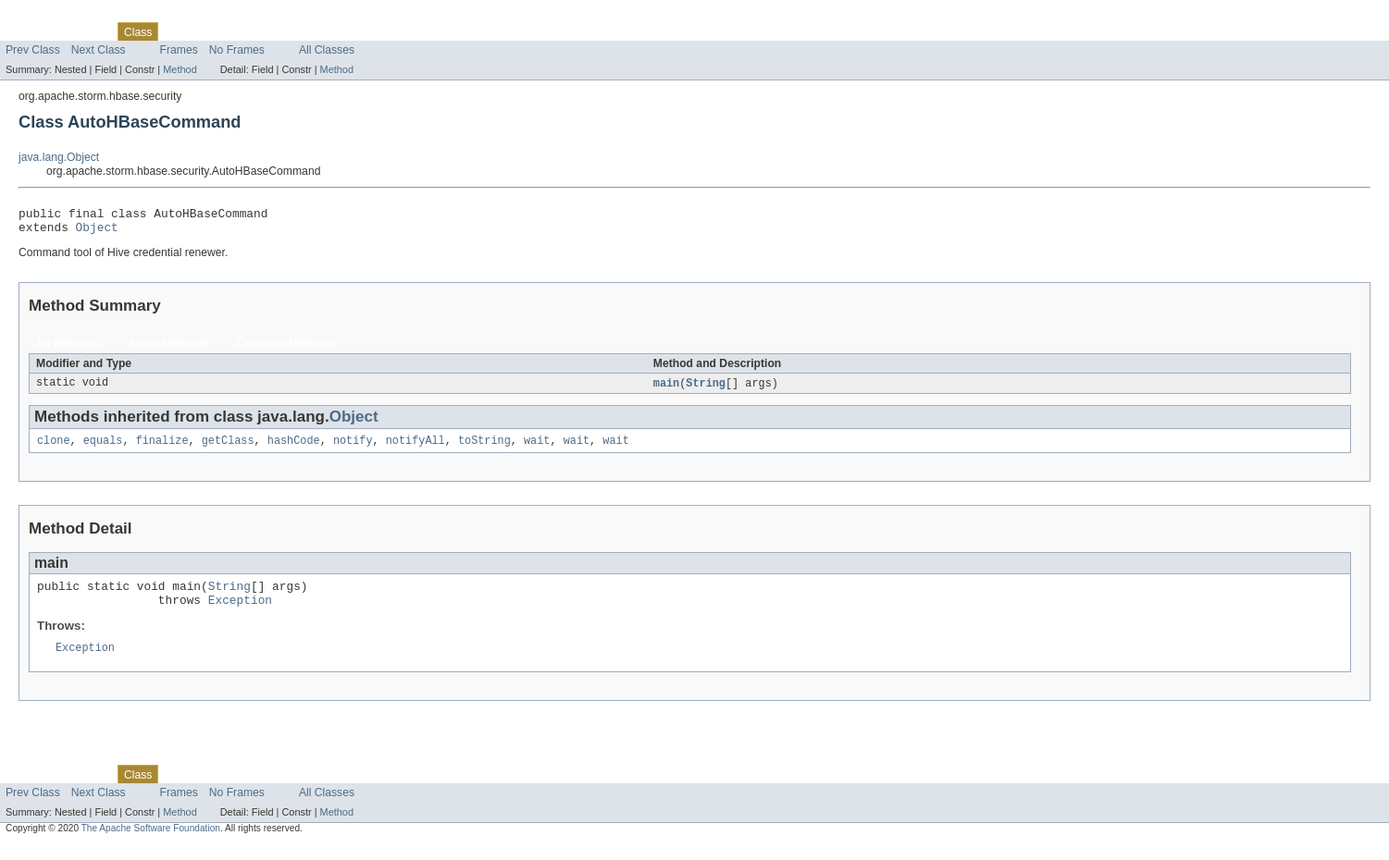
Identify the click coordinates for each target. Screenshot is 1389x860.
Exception (240, 613)
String (706, 389)
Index (316, 31)
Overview (29, 31)
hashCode (293, 448)
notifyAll (415, 448)
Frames (179, 49)
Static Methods (168, 348)
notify (353, 448)
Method (179, 69)
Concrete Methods (286, 348)
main (666, 389)
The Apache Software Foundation (150, 844)
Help (353, 31)
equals (103, 448)
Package (85, 31)
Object (97, 232)
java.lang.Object (59, 157)
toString (484, 448)
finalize (162, 448)
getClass (228, 448)
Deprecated (263, 31)
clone (53, 448)
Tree (211, 31)
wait (537, 448)
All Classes (326, 49)
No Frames (237, 49)
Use (178, 31)
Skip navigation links (51, 15)
